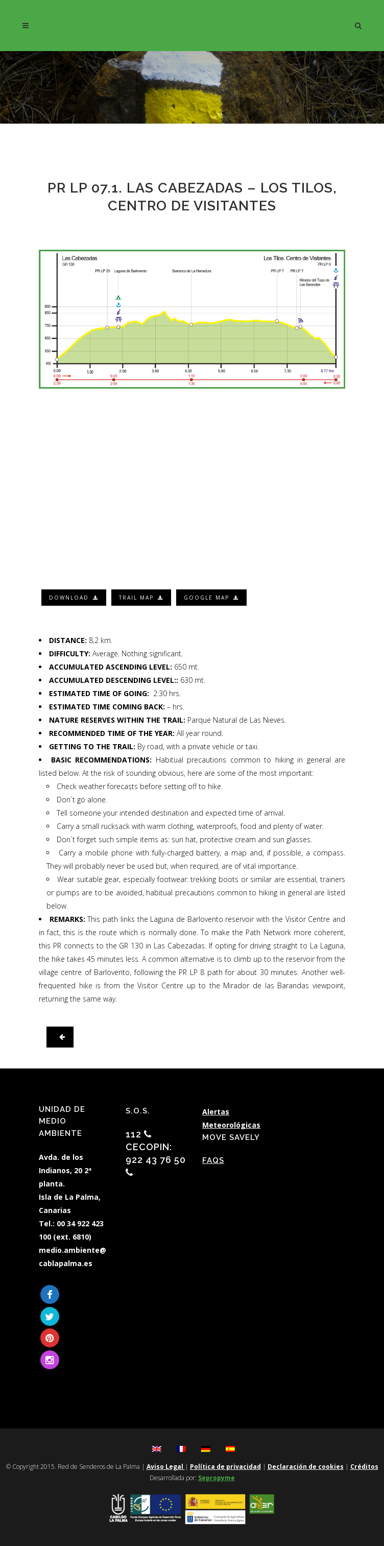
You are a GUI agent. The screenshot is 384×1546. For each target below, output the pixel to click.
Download (74, 597)
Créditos (364, 1466)
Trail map (141, 597)
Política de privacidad (225, 1466)
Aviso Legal (166, 1466)
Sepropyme (216, 1477)
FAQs (213, 1160)
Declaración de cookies (306, 1466)
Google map (211, 597)
